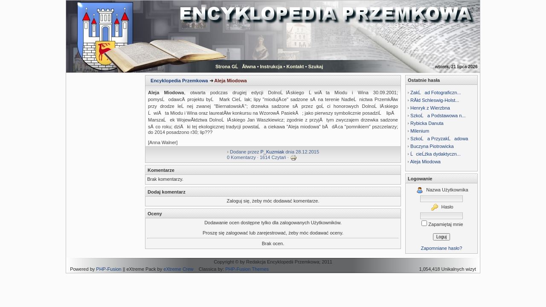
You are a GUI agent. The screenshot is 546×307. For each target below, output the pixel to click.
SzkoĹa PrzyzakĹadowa (439, 138)
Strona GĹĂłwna (235, 66)
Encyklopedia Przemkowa (179, 80)
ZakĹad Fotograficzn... (435, 92)
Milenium (419, 130)
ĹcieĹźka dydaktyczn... (435, 153)
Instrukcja (271, 66)
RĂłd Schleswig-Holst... (434, 100)
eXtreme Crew (178, 269)
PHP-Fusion (108, 269)
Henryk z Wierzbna (430, 107)
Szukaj (315, 66)
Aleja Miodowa (425, 161)
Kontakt (295, 66)
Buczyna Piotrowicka (432, 146)
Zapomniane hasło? (441, 248)
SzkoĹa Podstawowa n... (437, 115)
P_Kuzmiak (273, 151)
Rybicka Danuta (427, 123)
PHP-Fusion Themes (247, 269)
